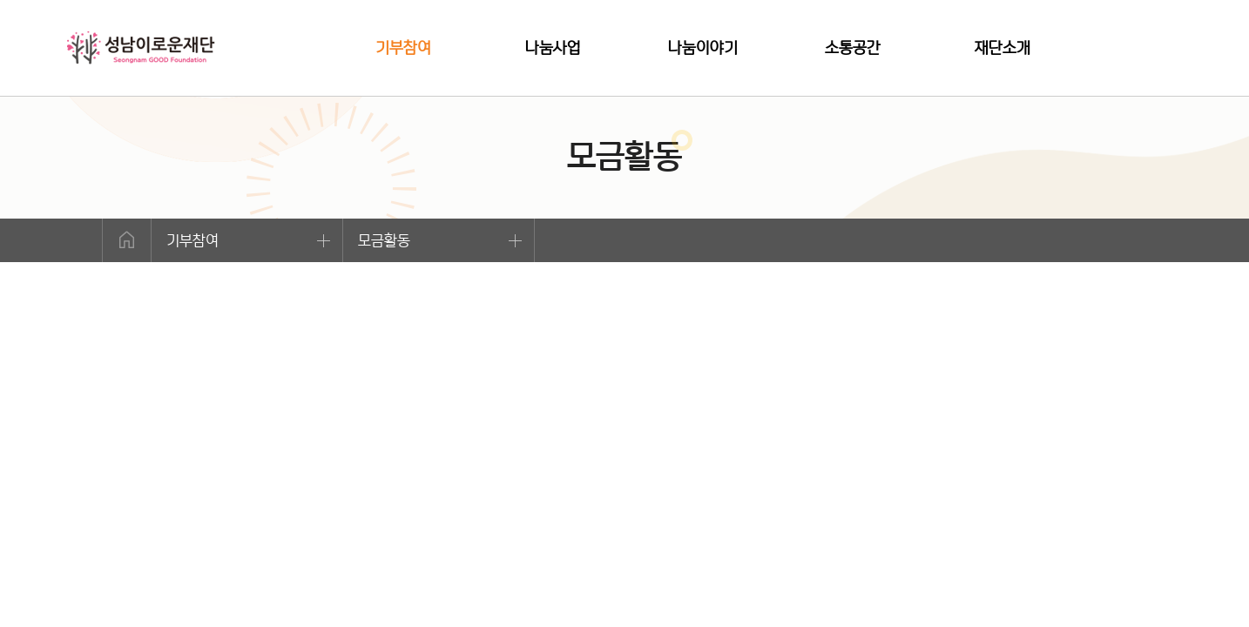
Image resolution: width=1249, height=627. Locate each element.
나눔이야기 (703, 47)
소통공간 (853, 47)
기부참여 (403, 47)
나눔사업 (553, 47)
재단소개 (1002, 47)
